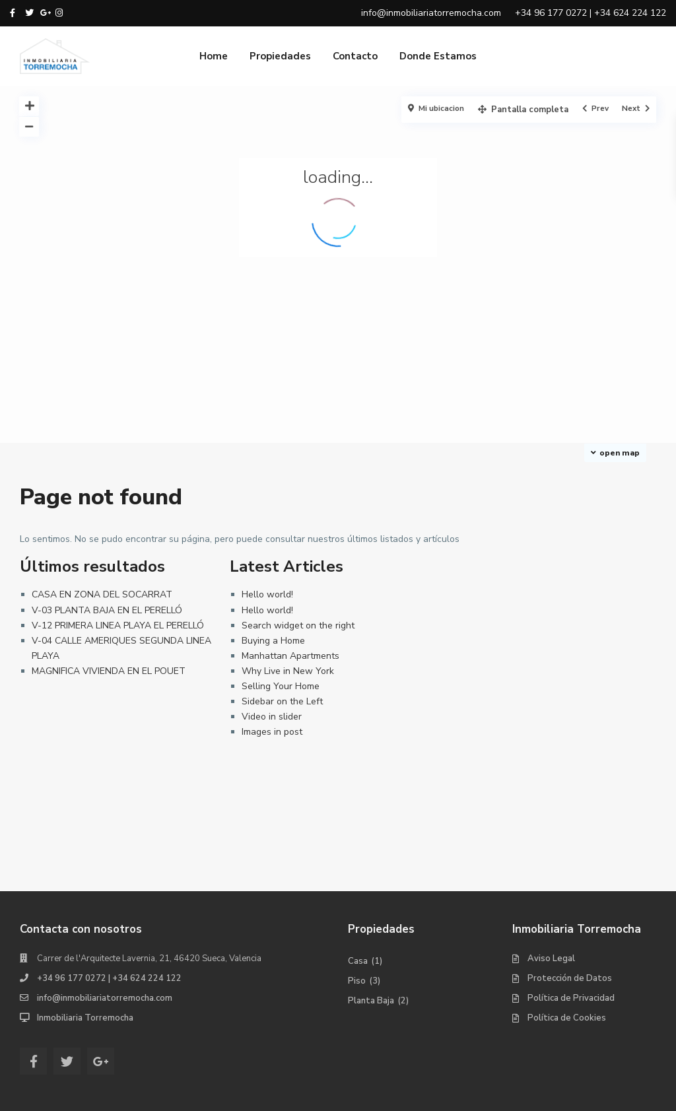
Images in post (272, 731)
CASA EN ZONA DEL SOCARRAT (102, 594)
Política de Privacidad (571, 998)
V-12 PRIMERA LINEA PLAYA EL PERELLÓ (118, 625)
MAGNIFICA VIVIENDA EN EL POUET (109, 671)
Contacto (355, 56)
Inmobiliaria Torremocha (85, 1018)
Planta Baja (371, 1001)
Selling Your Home (281, 686)
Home (213, 56)
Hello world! (267, 594)
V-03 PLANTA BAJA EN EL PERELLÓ (107, 610)
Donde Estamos (438, 56)
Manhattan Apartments (290, 656)
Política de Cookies (566, 1018)
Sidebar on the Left (282, 701)
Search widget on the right (298, 625)
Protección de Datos (569, 978)
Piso (357, 981)
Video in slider (272, 716)
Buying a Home (273, 640)
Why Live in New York (288, 671)
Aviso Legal (551, 958)
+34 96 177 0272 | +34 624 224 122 (109, 978)
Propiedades (280, 56)
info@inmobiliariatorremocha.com (104, 998)
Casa (358, 961)
